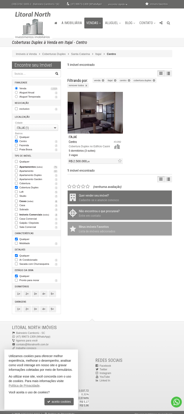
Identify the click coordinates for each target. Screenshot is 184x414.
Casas (39, 199)
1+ (18, 290)
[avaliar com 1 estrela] (69, 183)
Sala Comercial (39, 225)
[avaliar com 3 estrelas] (79, 183)
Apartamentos (39, 166)
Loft (39, 190)
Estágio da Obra (24, 267)
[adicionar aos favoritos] (115, 157)
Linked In (105, 377)
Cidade (19, 122)
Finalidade (21, 82)
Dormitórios (22, 283)
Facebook (105, 362)
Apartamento (39, 170)
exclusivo (39, 108)
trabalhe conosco (26, 344)
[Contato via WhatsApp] (176, 402)
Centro (39, 140)
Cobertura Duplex (39, 186)
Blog (130, 23)
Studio (39, 194)
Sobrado (39, 207)
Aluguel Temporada (39, 96)
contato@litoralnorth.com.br (32, 341)
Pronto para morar (39, 277)
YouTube (105, 373)
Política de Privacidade (61, 410)
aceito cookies (59, 401)
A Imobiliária (72, 23)
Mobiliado (39, 241)
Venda (39, 88)
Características (24, 231)
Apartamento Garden (39, 178)
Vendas (93, 23)
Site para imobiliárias (146, 410)
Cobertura (39, 182)
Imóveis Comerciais (39, 212)
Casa (39, 203)
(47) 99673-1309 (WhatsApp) (86, 4)
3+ (35, 290)
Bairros (19, 132)
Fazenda (39, 144)
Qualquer (24, 136)
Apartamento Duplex (39, 174)
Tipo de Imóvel (23, 154)
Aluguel (113, 23)
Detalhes (20, 247)
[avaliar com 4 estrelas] (83, 183)
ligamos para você (26, 337)
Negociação (22, 102)
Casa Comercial (39, 217)
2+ (27, 290)
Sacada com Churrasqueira (39, 261)
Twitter (103, 366)
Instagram (105, 369)
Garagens (20, 298)
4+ (44, 290)
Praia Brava (39, 149)
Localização (22, 116)
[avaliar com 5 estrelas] (88, 183)
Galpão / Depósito (39, 221)
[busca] (168, 23)
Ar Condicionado (39, 257)
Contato (147, 23)
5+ (52, 290)
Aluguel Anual (39, 92)
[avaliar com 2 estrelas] (74, 183)
